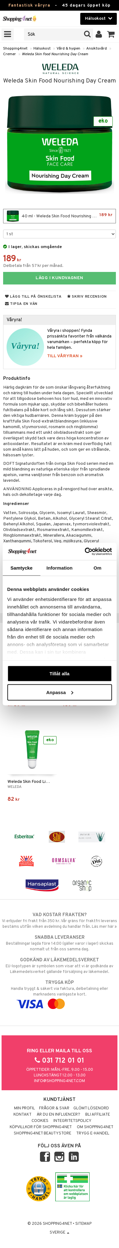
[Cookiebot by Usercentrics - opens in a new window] (85, 551)
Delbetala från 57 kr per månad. (33, 265)
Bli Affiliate (97, 1114)
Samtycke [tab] (21, 568)
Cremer (9, 54)
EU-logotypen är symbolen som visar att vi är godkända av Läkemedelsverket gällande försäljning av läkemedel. (59, 966)
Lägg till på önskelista (33, 296)
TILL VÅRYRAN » (64, 356)
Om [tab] (98, 568)
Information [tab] (60, 568)
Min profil (24, 1108)
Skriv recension (87, 296)
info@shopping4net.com (59, 1081)
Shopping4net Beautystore (42, 1133)
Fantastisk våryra (29, 5)
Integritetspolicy (72, 1120)
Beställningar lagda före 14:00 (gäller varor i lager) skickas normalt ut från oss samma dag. (59, 943)
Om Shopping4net (95, 1127)
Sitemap (83, 1223)
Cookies (40, 1120)
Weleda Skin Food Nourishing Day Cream (55, 54)
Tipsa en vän (21, 303)
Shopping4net (15, 48)
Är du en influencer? (58, 1114)
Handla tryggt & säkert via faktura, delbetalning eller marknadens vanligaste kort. (59, 993)
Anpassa (59, 692)
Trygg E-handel (92, 1133)
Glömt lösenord (91, 1108)
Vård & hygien (68, 48)
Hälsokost (42, 48)
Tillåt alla (60, 673)
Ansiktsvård (96, 48)
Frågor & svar (54, 1108)
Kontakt (22, 1114)
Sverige (59, 1232)
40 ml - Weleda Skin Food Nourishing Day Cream (60, 216)
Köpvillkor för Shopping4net (41, 1127)
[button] (111, 34)
